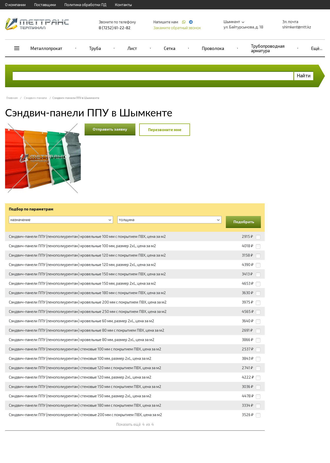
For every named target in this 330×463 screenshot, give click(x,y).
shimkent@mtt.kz (296, 27)
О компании (15, 4)
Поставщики (45, 4)
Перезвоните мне (164, 129)
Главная (12, 97)
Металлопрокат (46, 48)
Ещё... (316, 48)
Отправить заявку (110, 129)
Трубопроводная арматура (268, 48)
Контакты (123, 4)
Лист (132, 48)
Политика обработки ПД (85, 4)
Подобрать (243, 221)
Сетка (169, 48)
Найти (304, 75)
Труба (95, 48)
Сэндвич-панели (35, 97)
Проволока (213, 48)
